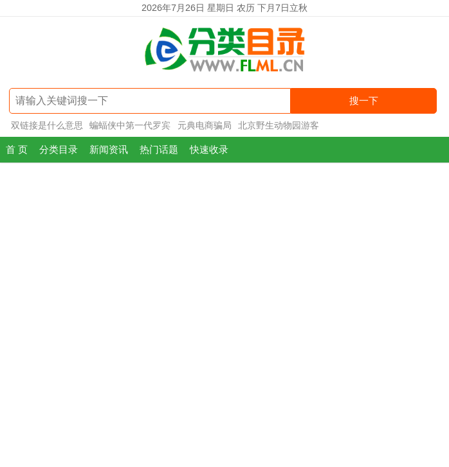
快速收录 (209, 149)
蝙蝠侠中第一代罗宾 (129, 125)
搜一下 (363, 100)
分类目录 (58, 149)
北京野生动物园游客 (278, 125)
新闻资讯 (108, 149)
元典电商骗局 (205, 125)
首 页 (17, 149)
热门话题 (159, 149)
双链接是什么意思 (47, 125)
